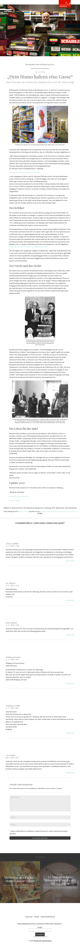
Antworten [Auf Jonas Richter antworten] (70, 635)
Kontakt (36, 916)
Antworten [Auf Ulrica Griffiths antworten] (70, 561)
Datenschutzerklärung (48, 916)
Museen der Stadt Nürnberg (43, 941)
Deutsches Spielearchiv (58, 511)
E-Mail (13, 824)
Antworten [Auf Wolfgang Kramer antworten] (70, 683)
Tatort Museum (24, 511)
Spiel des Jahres (71, 511)
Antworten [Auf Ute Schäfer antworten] (70, 773)
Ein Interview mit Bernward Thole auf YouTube (24, 172)
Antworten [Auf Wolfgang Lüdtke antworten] (70, 733)
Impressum (29, 916)
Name (13, 817)
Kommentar (15, 797)
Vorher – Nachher (15, 500)
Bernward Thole (45, 511)
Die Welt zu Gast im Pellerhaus (19, 496)
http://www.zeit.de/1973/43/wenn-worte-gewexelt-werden (28, 247)
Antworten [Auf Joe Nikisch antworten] (70, 600)
